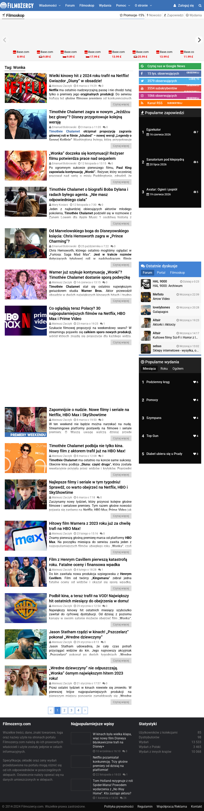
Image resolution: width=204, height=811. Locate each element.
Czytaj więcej (121, 104)
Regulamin (145, 806)
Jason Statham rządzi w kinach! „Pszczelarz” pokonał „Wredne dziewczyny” (89, 634)
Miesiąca (149, 368)
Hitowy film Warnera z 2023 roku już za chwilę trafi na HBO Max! (89, 526)
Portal (161, 273)
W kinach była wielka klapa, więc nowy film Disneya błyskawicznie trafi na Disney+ (112, 740)
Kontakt (196, 806)
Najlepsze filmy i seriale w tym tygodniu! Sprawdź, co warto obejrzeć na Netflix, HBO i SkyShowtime (88, 487)
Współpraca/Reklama (172, 806)
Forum (70, 5)
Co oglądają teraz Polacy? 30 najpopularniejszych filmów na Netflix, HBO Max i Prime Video (87, 313)
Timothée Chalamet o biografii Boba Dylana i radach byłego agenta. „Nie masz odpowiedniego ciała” (88, 194)
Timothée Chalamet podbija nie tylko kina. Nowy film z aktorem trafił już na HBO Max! (87, 448)
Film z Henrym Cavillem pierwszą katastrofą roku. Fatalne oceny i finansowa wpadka (88, 562)
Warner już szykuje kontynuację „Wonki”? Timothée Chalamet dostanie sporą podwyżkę (89, 275)
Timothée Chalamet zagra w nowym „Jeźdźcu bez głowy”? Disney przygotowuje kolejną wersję (89, 116)
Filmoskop (86, 5)
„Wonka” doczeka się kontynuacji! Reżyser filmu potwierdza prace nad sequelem (86, 156)
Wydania (105, 5)
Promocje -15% (132, 15)
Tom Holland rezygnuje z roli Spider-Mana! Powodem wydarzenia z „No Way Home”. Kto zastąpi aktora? (113, 787)
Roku (164, 368)
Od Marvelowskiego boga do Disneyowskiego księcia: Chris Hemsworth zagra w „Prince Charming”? (89, 236)
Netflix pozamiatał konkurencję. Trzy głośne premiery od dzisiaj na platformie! (110, 764)
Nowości (154, 15)
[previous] (5, 40)
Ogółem (178, 368)
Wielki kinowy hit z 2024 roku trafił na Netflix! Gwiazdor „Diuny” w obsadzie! (89, 78)
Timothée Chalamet (64, 131)
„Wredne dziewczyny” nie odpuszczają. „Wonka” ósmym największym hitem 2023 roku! (86, 673)
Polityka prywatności (118, 806)
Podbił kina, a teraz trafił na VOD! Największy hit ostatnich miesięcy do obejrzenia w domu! (89, 598)
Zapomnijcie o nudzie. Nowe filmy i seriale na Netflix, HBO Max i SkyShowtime (89, 412)
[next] (199, 40)
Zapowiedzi (173, 15)
